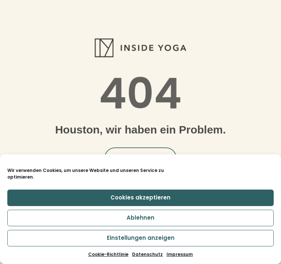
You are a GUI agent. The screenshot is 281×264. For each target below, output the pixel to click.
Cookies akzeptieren (140, 197)
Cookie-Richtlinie (108, 254)
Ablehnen (140, 217)
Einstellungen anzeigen (141, 238)
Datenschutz (147, 254)
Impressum (179, 254)
